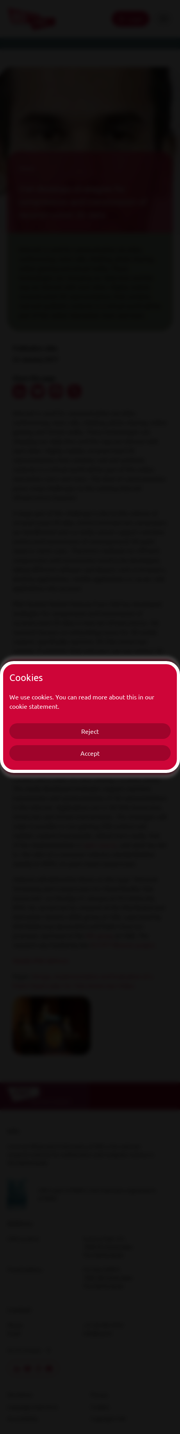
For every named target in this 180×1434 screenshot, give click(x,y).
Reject (90, 731)
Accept (90, 753)
